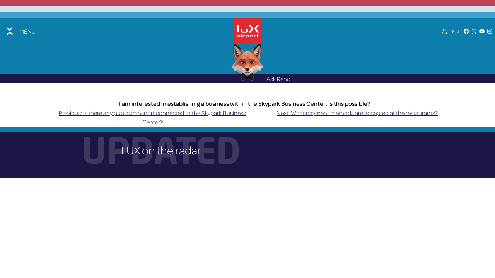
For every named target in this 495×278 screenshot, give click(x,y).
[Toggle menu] (20, 31)
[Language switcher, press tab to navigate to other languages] (455, 31)
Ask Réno (261, 78)
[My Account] (444, 31)
